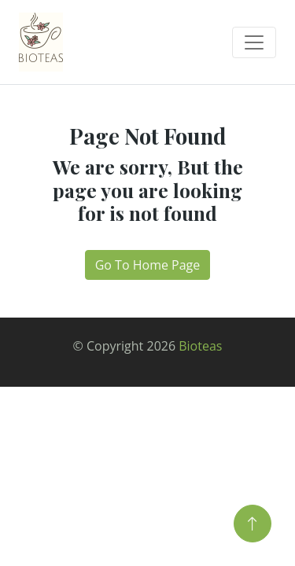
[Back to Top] (252, 523)
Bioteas (200, 346)
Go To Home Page (148, 265)
